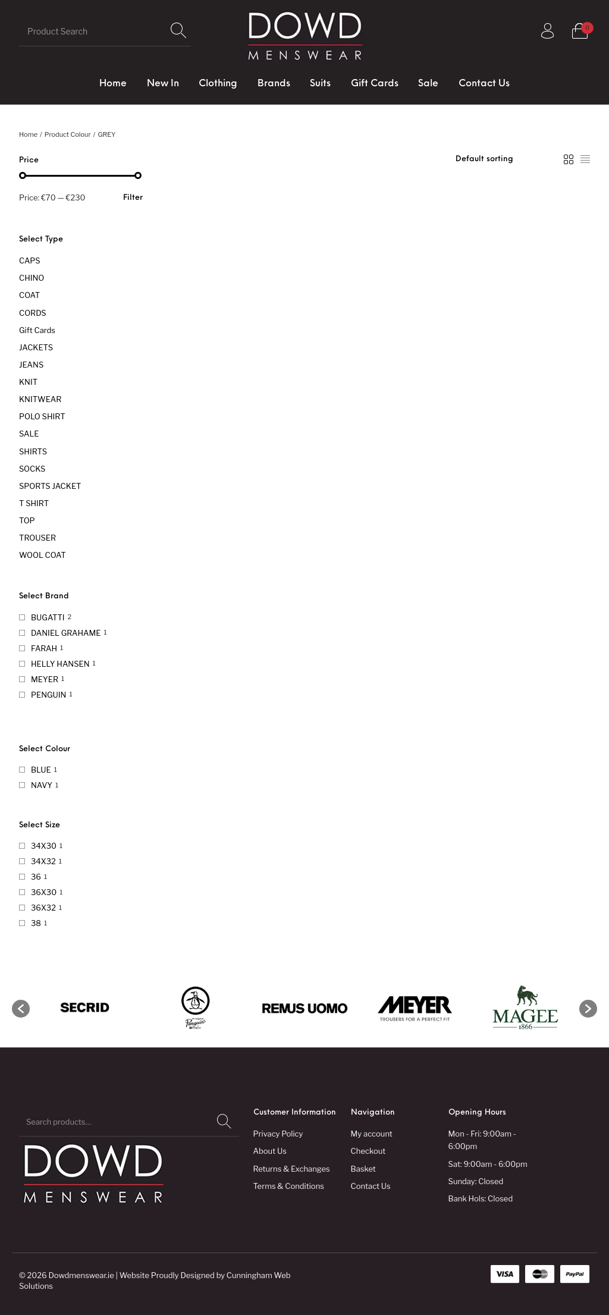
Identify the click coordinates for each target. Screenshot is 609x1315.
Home (28, 134)
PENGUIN (48, 694)
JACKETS (36, 347)
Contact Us (371, 1186)
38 (36, 923)
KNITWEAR (40, 399)
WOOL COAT (42, 555)
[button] (21, 1009)
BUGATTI (48, 617)
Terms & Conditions (288, 1186)
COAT (29, 295)
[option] (85, 1008)
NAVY (41, 785)
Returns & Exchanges (291, 1168)
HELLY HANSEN (60, 664)
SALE (29, 433)
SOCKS (32, 468)
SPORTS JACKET (50, 486)
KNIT (28, 382)
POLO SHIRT (42, 416)
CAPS (29, 260)
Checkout (368, 1151)
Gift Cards (37, 330)
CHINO (31, 278)
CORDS (32, 313)
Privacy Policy (278, 1133)
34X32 (43, 861)
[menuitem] (113, 84)
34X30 (43, 845)
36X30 (43, 892)
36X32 (43, 907)
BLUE (41, 769)
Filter (133, 198)
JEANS (31, 364)
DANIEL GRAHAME (66, 633)
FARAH (44, 648)
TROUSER (37, 537)
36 (36, 876)
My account (372, 1133)
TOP (27, 520)
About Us (270, 1151)
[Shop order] (504, 159)
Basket (363, 1168)
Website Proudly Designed (167, 1275)
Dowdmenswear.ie (81, 1275)
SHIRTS (33, 451)
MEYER (44, 679)
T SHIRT (34, 503)
